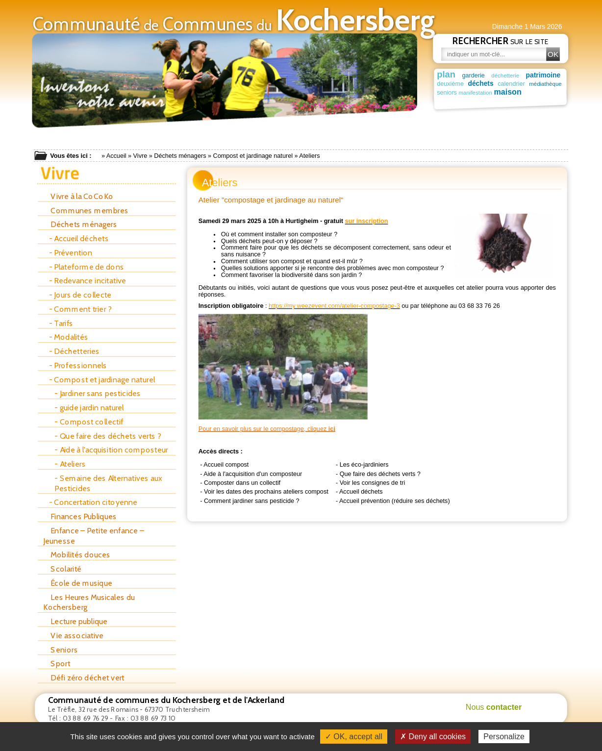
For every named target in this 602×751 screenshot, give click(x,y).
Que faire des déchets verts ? (380, 473)
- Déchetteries (74, 351)
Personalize (504, 736)
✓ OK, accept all (353, 736)
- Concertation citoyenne (93, 502)
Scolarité (62, 569)
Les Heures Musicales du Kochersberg (88, 602)
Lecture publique (75, 621)
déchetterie (508, 75)
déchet (541, 93)
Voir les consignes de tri (372, 482)
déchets (481, 83)
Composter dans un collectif (242, 482)
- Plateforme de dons (86, 267)
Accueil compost (226, 464)
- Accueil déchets (79, 238)
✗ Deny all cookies (433, 736)
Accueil (116, 155)
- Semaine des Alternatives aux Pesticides (108, 483)
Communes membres (85, 210)
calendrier (513, 83)
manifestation (504, 93)
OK (553, 54)
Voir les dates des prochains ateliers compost (266, 491)
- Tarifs (61, 323)
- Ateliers (69, 464)
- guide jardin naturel (89, 407)
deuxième (450, 83)
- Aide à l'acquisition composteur (111, 450)
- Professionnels (78, 365)
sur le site (500, 40)
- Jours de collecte (80, 295)
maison (472, 91)
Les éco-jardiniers (364, 464)
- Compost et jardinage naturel (102, 380)
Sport (56, 663)
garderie (474, 75)
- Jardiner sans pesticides (97, 393)
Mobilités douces (76, 555)
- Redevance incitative (87, 280)
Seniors (60, 649)
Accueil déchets (361, 491)
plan (446, 74)
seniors (447, 92)
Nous (494, 706)
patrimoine (546, 75)
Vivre (140, 155)
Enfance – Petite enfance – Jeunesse (93, 536)
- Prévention (71, 253)
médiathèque (547, 83)
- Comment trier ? (80, 309)
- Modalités (69, 337)
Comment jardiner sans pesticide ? (252, 500)
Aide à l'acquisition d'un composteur (252, 473)
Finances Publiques (80, 516)
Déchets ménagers (180, 155)
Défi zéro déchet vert (84, 678)
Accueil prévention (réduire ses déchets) (394, 500)
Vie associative (73, 635)
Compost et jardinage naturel (253, 155)
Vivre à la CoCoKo (78, 196)
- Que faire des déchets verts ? (107, 436)
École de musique (77, 583)
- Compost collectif (88, 422)
